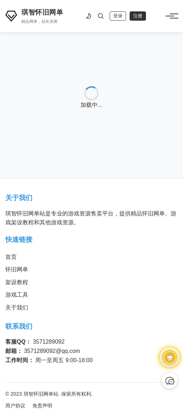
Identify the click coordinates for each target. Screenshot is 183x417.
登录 (117, 16)
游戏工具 (16, 295)
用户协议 (15, 405)
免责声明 (42, 405)
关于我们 (16, 307)
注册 (137, 16)
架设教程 (16, 282)
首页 (11, 257)
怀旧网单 (16, 269)
